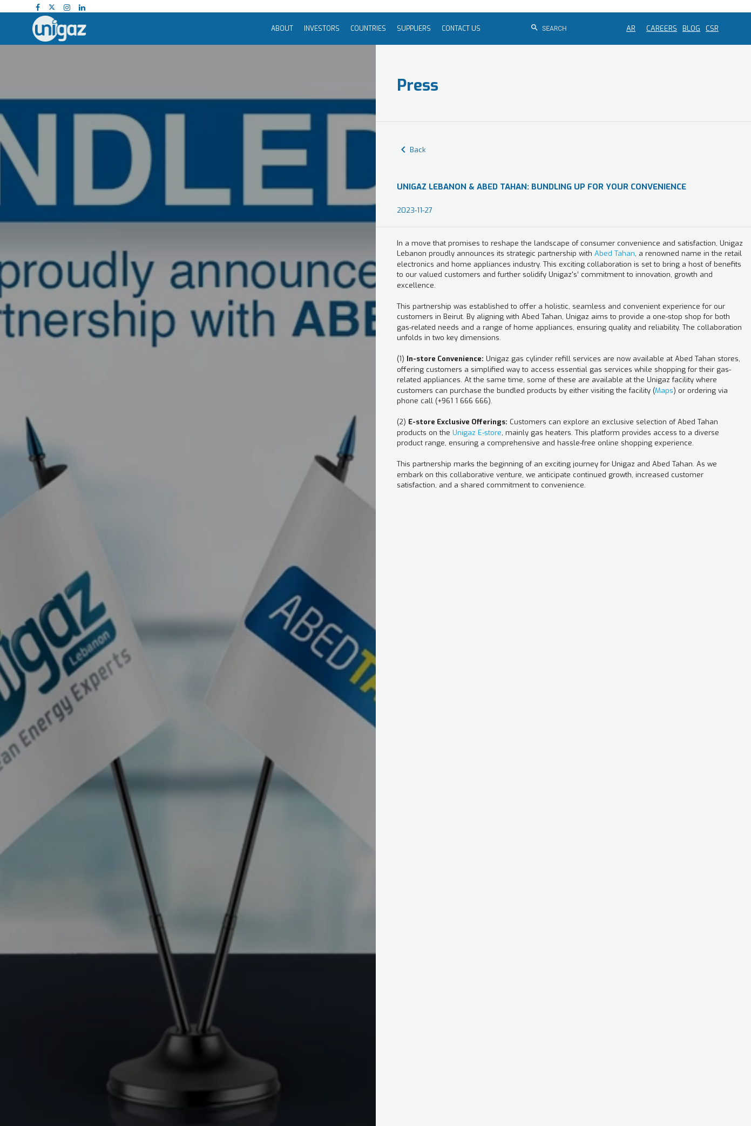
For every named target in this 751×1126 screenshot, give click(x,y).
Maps (664, 390)
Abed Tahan (614, 253)
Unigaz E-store (477, 432)
